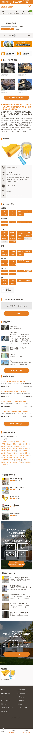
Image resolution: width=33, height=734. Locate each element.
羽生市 (3, 448)
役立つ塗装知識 (21, 693)
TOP (3, 12)
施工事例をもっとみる (16, 97)
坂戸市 (28, 455)
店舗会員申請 (21, 700)
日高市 (16, 457)
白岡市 (11, 460)
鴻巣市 (9, 448)
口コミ (20, 35)
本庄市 (3, 446)
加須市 (26, 444)
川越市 (11, 441)
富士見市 (9, 455)
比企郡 (3, 462)
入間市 (19, 450)
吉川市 (22, 457)
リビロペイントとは (22, 707)
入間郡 (24, 460)
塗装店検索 (9, 12)
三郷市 (16, 455)
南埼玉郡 (27, 462)
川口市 (23, 441)
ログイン (3, 697)
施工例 (23, 12)
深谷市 (15, 448)
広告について (4, 704)
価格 (29, 35)
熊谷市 (17, 441)
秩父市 (9, 444)
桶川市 (15, 453)
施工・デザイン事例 (5, 693)
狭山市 (23, 446)
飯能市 (21, 444)
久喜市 (21, 453)
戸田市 (13, 450)
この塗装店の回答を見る (16, 424)
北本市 (26, 453)
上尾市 (21, 448)
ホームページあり (12, 241)
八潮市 (3, 455)
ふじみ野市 (4, 460)
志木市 (3, 453)
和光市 (9, 453)
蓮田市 (22, 455)
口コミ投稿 (16, 313)
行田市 (3, 444)
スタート (16, 654)
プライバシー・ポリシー (7, 707)
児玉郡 (15, 462)
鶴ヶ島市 (9, 457)
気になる (29, 12)
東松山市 (9, 446)
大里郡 (21, 462)
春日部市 (16, 446)
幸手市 (3, 457)
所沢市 (15, 444)
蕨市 (8, 450)
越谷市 (3, 450)
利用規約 (20, 704)
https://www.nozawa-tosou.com (15, 196)
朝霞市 (25, 450)
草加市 (26, 448)
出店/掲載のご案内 (5, 700)
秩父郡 (9, 462)
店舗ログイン (4, 711)
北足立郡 (17, 460)
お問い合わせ (21, 697)
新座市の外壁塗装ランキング (9, 436)
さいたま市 (4, 441)
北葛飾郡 (3, 464)
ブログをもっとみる (16, 370)
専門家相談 (16, 12)
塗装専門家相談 (21, 690)
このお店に (12, 731)
